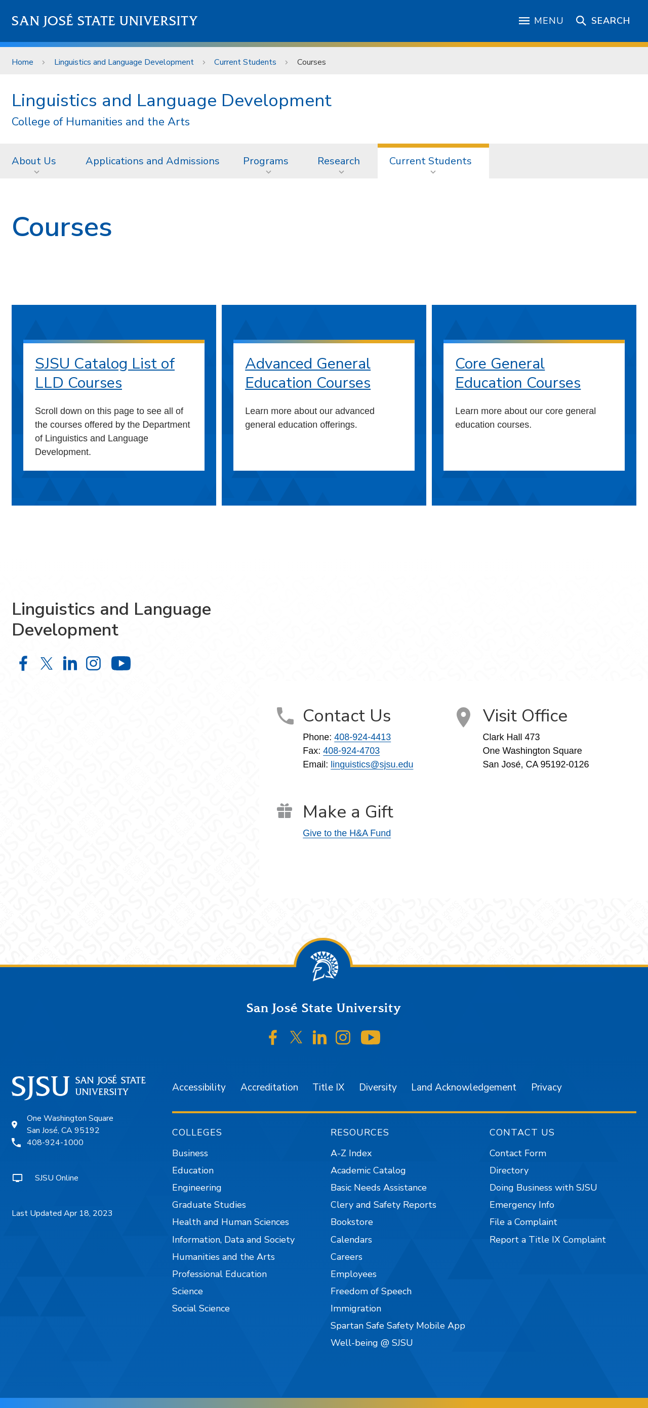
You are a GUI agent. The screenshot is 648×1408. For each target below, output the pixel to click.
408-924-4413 (362, 737)
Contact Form (518, 1153)
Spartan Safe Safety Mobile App (398, 1326)
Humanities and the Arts (223, 1257)
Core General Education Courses (518, 373)
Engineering (197, 1188)
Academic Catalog (368, 1170)
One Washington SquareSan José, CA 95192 (70, 1124)
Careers (346, 1257)
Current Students (245, 62)
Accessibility (199, 1087)
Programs (266, 161)
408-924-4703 (351, 751)
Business (190, 1153)
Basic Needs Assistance (379, 1188)
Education (193, 1170)
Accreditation (269, 1087)
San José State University (105, 21)
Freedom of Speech (371, 1291)
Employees (354, 1274)
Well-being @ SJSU (372, 1343)
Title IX (328, 1087)
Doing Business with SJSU (543, 1188)
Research (338, 161)
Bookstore (352, 1222)
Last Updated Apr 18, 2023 (62, 1213)
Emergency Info (522, 1205)
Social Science (201, 1308)
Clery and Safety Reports (383, 1205)
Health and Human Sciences (230, 1222)
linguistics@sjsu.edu (372, 764)
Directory (509, 1170)
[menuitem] (37, 161)
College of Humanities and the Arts (101, 122)
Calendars (351, 1240)
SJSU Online (56, 1178)
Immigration (356, 1308)
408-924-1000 (55, 1142)
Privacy (546, 1087)
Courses (311, 62)
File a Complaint (523, 1222)
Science (187, 1291)
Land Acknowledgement (463, 1087)
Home (22, 62)
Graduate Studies (209, 1205)
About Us (34, 161)
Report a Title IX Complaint (548, 1240)
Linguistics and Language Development (124, 62)
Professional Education (219, 1274)
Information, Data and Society (233, 1240)
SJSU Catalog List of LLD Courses (105, 373)
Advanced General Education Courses (308, 373)
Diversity (378, 1087)
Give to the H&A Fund (347, 833)
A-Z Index (351, 1153)
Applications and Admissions (153, 161)
